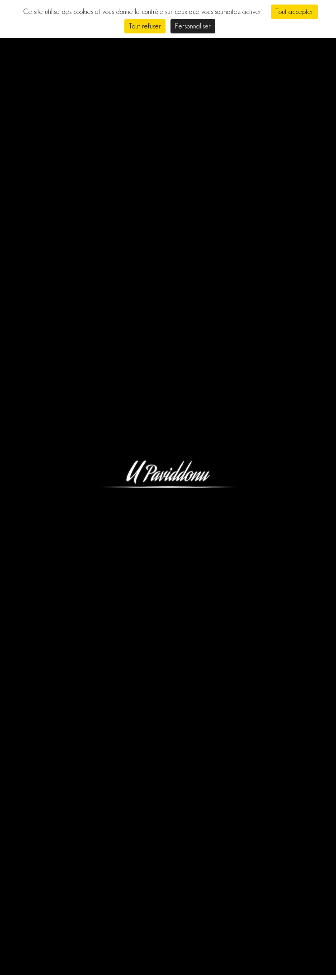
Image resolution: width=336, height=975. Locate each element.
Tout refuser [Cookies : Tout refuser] (145, 26)
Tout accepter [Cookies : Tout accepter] (294, 11)
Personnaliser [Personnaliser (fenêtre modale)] (193, 26)
